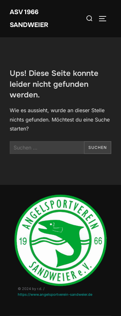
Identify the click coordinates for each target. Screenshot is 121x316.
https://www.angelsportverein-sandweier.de (55, 294)
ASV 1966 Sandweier (29, 18)
